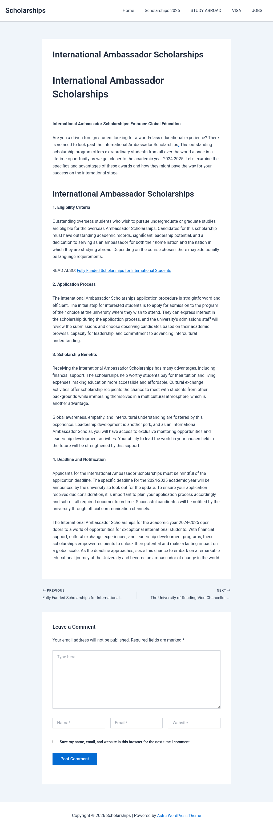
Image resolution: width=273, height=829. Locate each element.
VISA (239, 10)
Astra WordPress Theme (179, 815)
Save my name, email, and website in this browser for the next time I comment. (125, 742)
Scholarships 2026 (169, 10)
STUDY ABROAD (211, 10)
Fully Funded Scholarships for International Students (126, 270)
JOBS (258, 10)
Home (138, 10)
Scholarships (25, 10)
